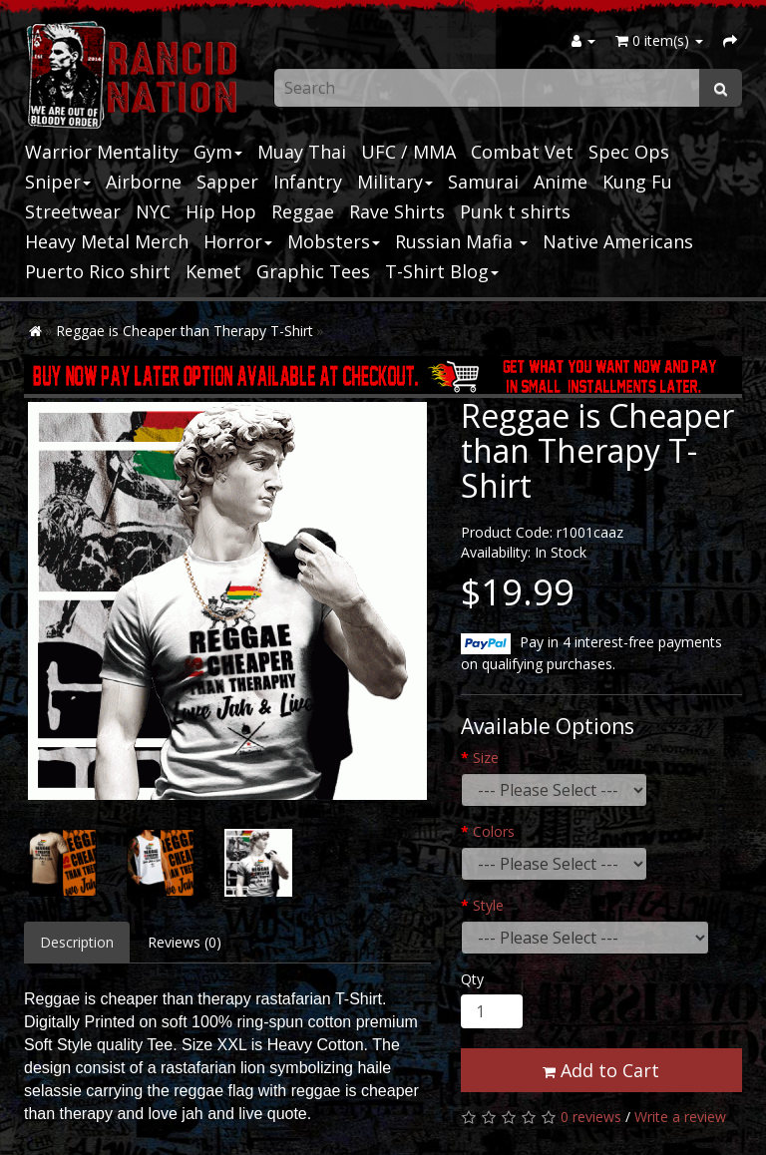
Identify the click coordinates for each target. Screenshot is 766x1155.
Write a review (680, 1116)
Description (77, 942)
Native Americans (618, 241)
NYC (153, 211)
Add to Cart (601, 1070)
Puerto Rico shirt (98, 271)
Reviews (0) (184, 942)
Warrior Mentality (102, 152)
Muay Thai (301, 152)
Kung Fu (637, 182)
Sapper (227, 182)
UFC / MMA (408, 152)
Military (395, 182)
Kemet (213, 271)
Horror (237, 241)
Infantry (307, 182)
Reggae (302, 211)
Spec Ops (628, 152)
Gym (217, 152)
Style (488, 905)
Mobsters (333, 241)
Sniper (58, 182)
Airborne (144, 182)
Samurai (483, 182)
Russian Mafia (461, 241)
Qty (472, 978)
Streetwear (73, 211)
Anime (560, 182)
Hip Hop (221, 211)
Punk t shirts (515, 211)
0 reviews (591, 1116)
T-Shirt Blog (442, 271)
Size (486, 757)
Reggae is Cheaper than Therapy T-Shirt (184, 330)
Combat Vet (522, 152)
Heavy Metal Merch (107, 241)
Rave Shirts (397, 211)
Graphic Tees (313, 271)
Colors (494, 831)
